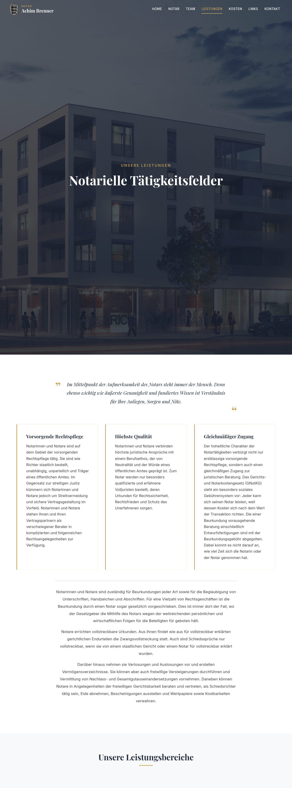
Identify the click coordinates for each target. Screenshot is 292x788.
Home (157, 9)
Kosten (235, 9)
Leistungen (212, 9)
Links (253, 9)
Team (190, 9)
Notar (174, 9)
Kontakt (272, 9)
